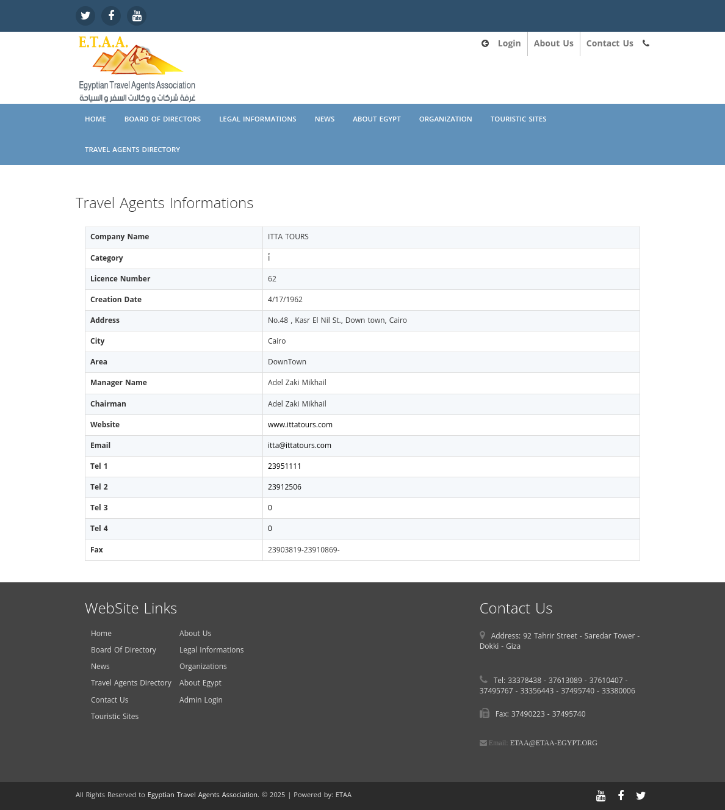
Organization (445, 119)
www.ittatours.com (300, 425)
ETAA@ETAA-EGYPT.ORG (553, 743)
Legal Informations (258, 119)
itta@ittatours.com (299, 445)
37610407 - (609, 680)
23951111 (284, 466)
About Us (554, 43)
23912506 (284, 487)
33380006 (618, 691)
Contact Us (609, 43)
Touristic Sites (519, 119)
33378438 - (528, 680)
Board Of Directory (123, 650)
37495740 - (581, 691)
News (325, 119)
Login (509, 43)
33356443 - (540, 691)
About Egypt (376, 119)
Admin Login (201, 700)
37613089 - (569, 680)
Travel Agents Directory (132, 149)
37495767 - (500, 691)
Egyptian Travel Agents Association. (203, 795)
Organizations (203, 666)
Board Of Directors (162, 119)
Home (95, 119)
